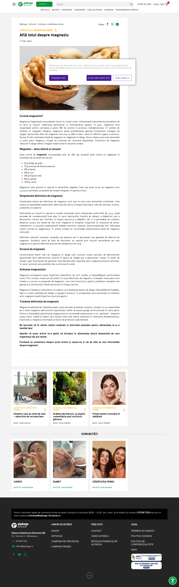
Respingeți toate (58, 78)
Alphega (23, 24)
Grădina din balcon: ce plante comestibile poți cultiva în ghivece (69, 416)
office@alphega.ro (22, 546)
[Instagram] (25, 554)
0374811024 (19, 541)
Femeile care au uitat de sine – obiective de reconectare (30, 415)
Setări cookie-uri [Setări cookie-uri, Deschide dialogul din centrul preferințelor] (122, 78)
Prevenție (67, 10)
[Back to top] (89, 576)
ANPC (134, 550)
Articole (45, 10)
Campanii (109, 10)
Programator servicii (127, 10)
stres (110, 213)
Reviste (56, 10)
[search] (131, 4)
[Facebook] (13, 554)
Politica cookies (141, 536)
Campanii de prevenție (65, 541)
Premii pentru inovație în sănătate (106, 415)
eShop (55, 531)
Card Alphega (94, 10)
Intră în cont (144, 4)
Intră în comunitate (23, 487)
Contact (96, 531)
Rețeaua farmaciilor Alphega (104, 543)
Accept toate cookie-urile (99, 78)
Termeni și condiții (142, 531)
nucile (23, 190)
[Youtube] (19, 554)
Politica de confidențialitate (142, 543)
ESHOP (44, 4)
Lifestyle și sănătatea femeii (50, 24)
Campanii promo (61, 546)
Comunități (79, 10)
